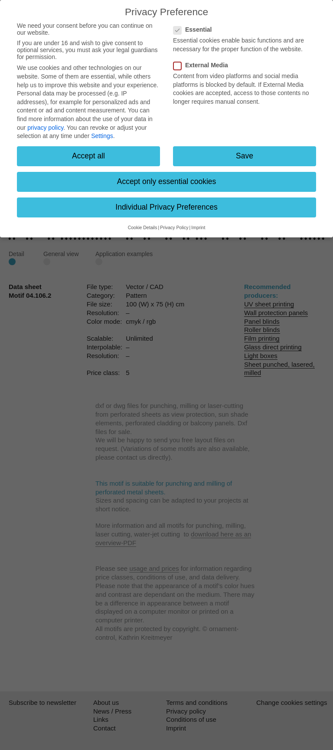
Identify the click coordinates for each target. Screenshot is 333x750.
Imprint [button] (198, 227)
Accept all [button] (88, 155)
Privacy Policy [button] (174, 227)
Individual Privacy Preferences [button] (166, 207)
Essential (195, 29)
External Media (203, 65)
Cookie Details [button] (142, 227)
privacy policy (45, 127)
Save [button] (244, 155)
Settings (102, 135)
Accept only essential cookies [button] (166, 181)
